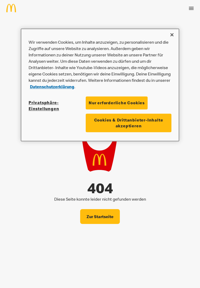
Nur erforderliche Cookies (117, 103)
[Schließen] (172, 35)
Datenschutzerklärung (52, 86)
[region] (100, 85)
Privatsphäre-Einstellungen (44, 105)
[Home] (13, 7)
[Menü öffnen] (191, 7)
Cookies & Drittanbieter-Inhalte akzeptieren (128, 122)
